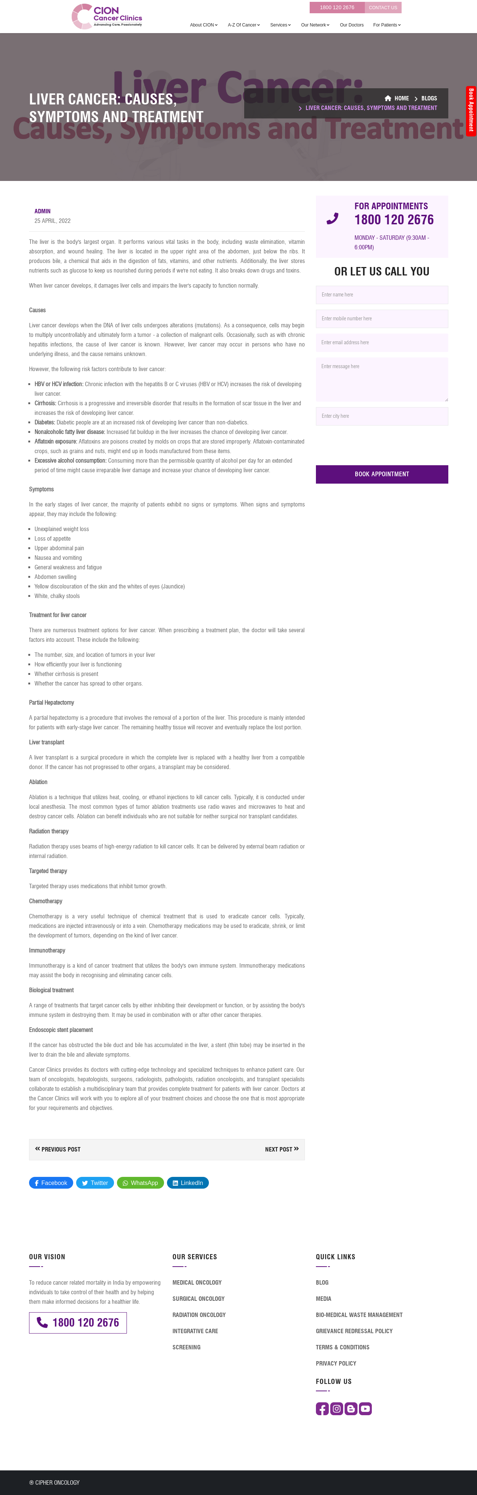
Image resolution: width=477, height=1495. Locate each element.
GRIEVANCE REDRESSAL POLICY (354, 1331)
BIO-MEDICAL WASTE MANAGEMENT (359, 1314)
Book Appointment (471, 109)
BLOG (322, 1282)
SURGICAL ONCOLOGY (198, 1298)
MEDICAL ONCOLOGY (197, 1282)
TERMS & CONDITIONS (343, 1347)
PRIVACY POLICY (336, 1363)
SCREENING (186, 1347)
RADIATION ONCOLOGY (199, 1314)
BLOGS (429, 98)
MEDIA (323, 1298)
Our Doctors (352, 25)
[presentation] (372, 445)
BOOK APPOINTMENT (382, 474)
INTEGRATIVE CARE (195, 1331)
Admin (43, 211)
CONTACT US (383, 7)
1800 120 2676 (337, 7)
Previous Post (58, 1149)
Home (397, 98)
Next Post (282, 1149)
